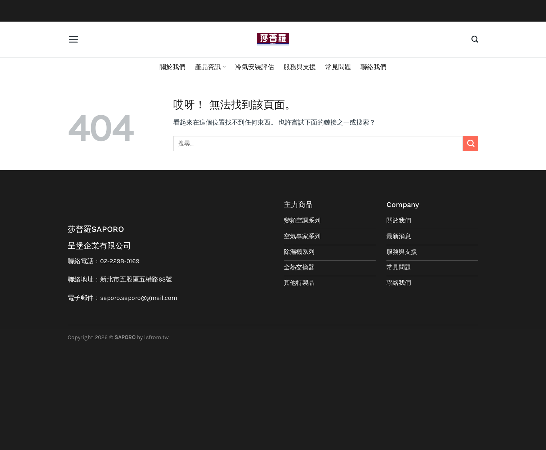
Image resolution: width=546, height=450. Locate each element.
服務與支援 (299, 67)
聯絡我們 (373, 67)
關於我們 (172, 67)
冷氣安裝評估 (254, 67)
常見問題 (338, 67)
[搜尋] (474, 39)
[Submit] (470, 143)
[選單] (73, 39)
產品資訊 (210, 67)
